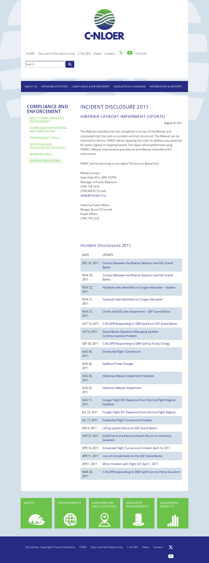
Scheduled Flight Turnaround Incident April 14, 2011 (136, 448)
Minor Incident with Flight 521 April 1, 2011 (130, 464)
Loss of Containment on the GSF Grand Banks (132, 456)
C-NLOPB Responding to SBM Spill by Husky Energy (136, 344)
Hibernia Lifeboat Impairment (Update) (128, 376)
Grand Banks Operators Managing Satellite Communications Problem (130, 334)
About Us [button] (31, 86)
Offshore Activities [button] (54, 86)
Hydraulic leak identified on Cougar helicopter (133, 299)
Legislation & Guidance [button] (130, 86)
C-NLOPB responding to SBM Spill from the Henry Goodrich (141, 472)
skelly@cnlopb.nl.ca (93, 195)
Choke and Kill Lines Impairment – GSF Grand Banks (136, 311)
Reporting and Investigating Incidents (48, 146)
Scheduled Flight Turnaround (122, 352)
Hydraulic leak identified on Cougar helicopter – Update (139, 287)
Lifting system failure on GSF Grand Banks (130, 428)
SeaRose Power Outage (118, 364)
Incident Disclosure (45, 161)
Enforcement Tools (45, 138)
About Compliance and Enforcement (46, 119)
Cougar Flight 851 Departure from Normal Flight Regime (139, 412)
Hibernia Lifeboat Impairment (122, 388)
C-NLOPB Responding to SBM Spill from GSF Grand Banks (140, 324)
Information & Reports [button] (165, 86)
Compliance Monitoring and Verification (48, 129)
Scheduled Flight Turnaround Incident (127, 420)
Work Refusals (41, 154)
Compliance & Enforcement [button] (91, 86)
